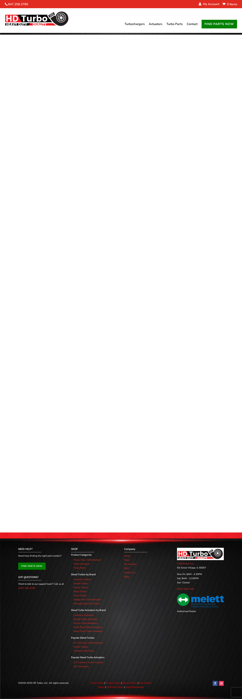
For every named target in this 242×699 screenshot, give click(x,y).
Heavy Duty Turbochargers (87, 559)
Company (129, 549)
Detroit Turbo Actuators (85, 619)
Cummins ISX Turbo (83, 650)
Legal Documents (134, 687)
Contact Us (129, 572)
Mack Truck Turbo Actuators (87, 627)
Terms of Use (97, 682)
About (127, 555)
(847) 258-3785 (26, 588)
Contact (192, 24)
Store (126, 560)
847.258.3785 (18, 4)
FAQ (126, 568)
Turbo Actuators (81, 563)
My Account (130, 564)
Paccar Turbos (80, 587)
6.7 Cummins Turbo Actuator (88, 662)
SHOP (74, 549)
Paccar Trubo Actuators (85, 623)
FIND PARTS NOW (219, 24)
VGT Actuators (81, 666)
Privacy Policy (113, 682)
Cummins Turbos (82, 579)
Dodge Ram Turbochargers (87, 599)
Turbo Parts (174, 24)
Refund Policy (129, 682)
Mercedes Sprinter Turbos (86, 603)
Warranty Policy (115, 687)
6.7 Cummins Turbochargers (88, 642)
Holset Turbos (80, 646)
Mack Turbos (80, 591)
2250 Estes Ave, (185, 563)
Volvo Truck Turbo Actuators (87, 631)
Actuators (155, 24)
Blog (126, 576)
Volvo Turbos (80, 595)
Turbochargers (135, 24)
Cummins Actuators (83, 615)
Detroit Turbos (80, 583)
